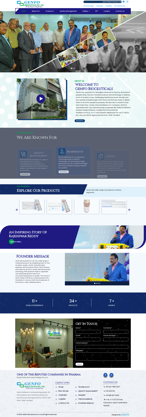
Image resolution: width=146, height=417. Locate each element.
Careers (107, 11)
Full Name (107, 328)
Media (109, 6)
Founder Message (84, 403)
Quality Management (68, 11)
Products (50, 11)
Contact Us (120, 11)
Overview (61, 395)
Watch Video (15, 242)
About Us (36, 11)
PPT (96, 11)
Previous (17, 210)
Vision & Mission (83, 399)
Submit (79, 364)
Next (129, 210)
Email (78, 335)
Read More (79, 121)
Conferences (120, 6)
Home (23, 11)
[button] (11, 41)
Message (79, 350)
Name (78, 328)
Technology (89, 6)
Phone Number (109, 335)
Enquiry (100, 6)
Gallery (86, 11)
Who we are (61, 391)
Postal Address (82, 343)
